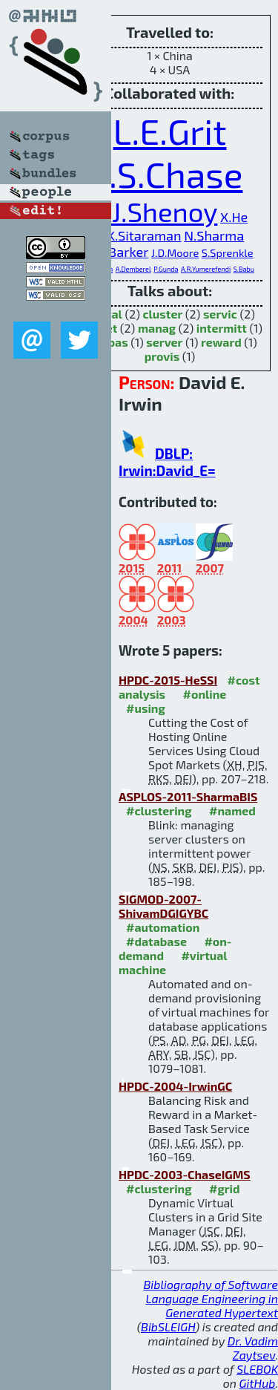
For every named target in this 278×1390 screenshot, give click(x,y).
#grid (224, 1188)
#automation (162, 927)
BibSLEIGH (168, 1326)
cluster (162, 314)
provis (162, 356)
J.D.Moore (175, 252)
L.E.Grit (170, 130)
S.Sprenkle (228, 252)
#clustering (159, 810)
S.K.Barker (118, 252)
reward (221, 342)
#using (145, 708)
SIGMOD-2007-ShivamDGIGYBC (163, 906)
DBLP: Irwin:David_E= (167, 462)
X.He (234, 217)
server (164, 342)
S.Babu (244, 269)
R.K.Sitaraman (139, 235)
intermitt (221, 328)
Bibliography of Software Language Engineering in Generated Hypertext (210, 1298)
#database (156, 941)
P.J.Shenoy (155, 211)
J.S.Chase (170, 173)
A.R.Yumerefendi (206, 269)
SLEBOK (257, 1369)
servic (220, 314)
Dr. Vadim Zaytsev (253, 1348)
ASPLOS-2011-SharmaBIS (188, 796)
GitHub (257, 1383)
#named (232, 810)
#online (205, 694)
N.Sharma (214, 235)
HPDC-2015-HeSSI (168, 680)
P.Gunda (165, 269)
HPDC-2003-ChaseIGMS (185, 1174)
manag (157, 328)
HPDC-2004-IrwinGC (175, 1086)
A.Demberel (133, 269)
